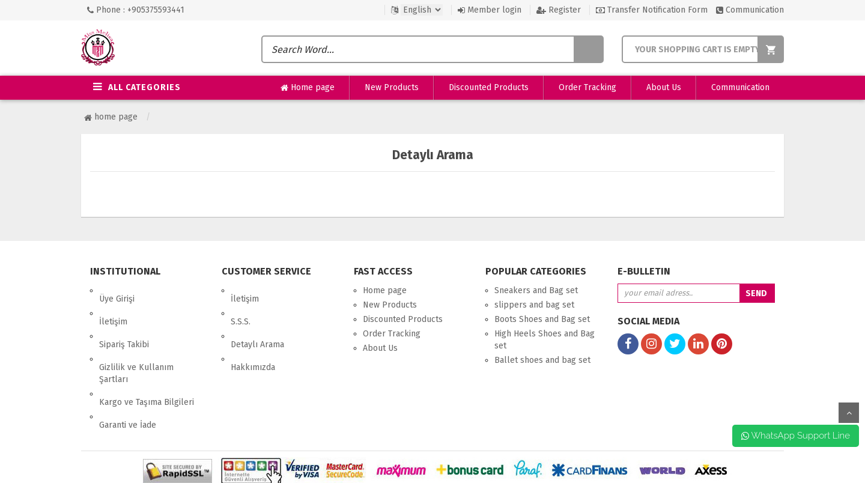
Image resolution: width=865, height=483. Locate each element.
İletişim (113, 305)
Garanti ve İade (127, 374)
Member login (489, 10)
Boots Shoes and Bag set (542, 319)
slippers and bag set (534, 305)
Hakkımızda (253, 334)
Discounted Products (489, 87)
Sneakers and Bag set (536, 290)
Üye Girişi (117, 290)
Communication (750, 10)
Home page (308, 88)
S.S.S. (240, 305)
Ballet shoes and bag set (542, 360)
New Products (392, 87)
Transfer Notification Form (652, 10)
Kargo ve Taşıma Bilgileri (146, 360)
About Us (663, 87)
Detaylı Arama (257, 319)
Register (558, 10)
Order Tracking (587, 87)
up (849, 412)
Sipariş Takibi (124, 319)
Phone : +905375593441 (135, 10)
